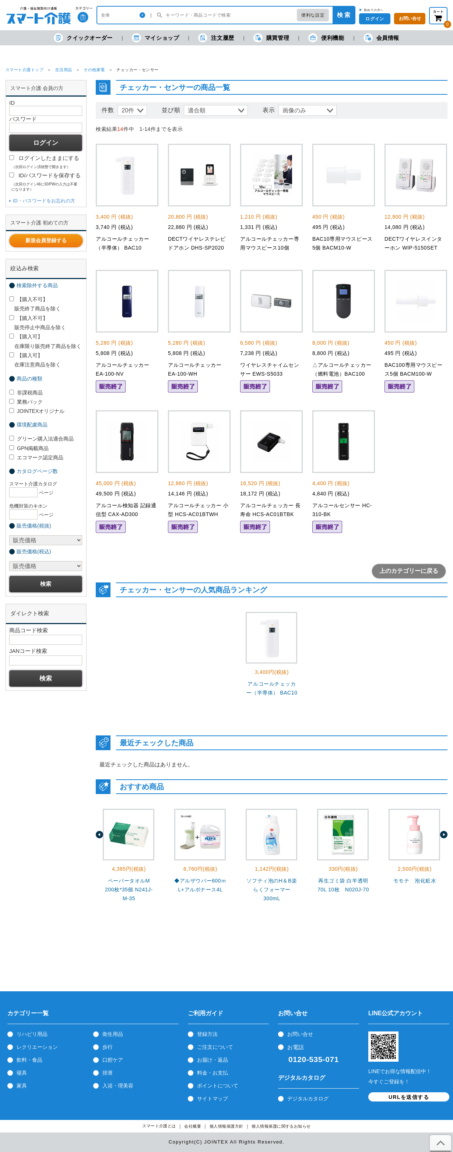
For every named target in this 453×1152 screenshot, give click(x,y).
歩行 (107, 1047)
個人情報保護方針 (226, 1126)
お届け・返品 (212, 1059)
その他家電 (94, 69)
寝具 (22, 1072)
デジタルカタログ (308, 1098)
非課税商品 (26, 393)
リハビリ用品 (32, 1034)
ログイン (374, 18)
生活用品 (63, 69)
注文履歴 (216, 37)
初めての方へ (373, 10)
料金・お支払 (212, 1072)
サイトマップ (212, 1098)
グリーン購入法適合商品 (41, 439)
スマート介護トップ (24, 69)
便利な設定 (312, 15)
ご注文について (215, 1047)
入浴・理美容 (117, 1085)
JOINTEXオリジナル (36, 411)
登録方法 (207, 1034)
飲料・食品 (29, 1059)
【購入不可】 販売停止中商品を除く (37, 322)
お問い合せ (300, 1034)
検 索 (343, 15)
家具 (22, 1085)
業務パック (26, 402)
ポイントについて (217, 1085)
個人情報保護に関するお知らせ (281, 1126)
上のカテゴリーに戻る (408, 571)
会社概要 (192, 1126)
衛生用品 (112, 1034)
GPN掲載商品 (29, 448)
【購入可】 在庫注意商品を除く (35, 360)
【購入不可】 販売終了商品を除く (35, 304)
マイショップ (155, 37)
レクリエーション (37, 1047)
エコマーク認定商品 (36, 457)
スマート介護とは (159, 1126)
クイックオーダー (83, 37)
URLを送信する (409, 1097)
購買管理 (271, 37)
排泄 (107, 1072)
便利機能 (326, 37)
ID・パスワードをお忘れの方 (44, 200)
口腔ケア (112, 1059)
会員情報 (381, 37)
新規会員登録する (46, 240)
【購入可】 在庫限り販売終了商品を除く (45, 341)
